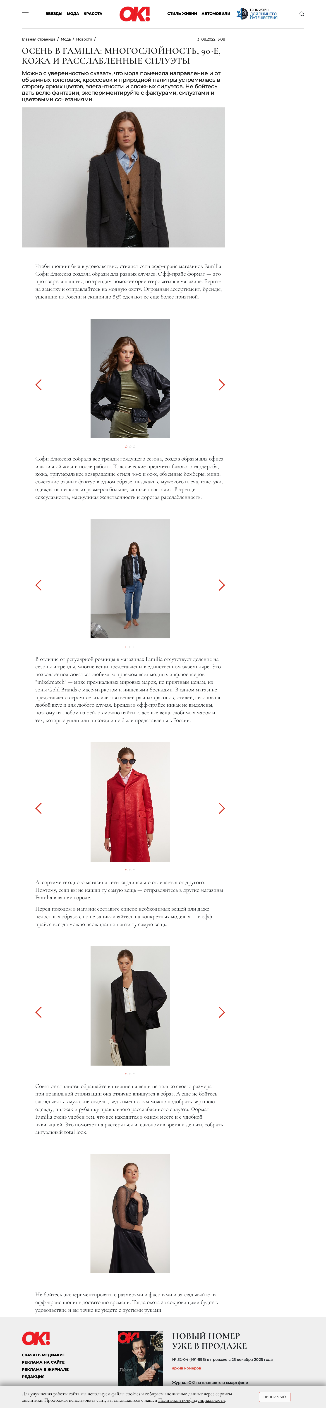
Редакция (33, 1377)
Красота (93, 14)
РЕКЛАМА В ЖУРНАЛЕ (45, 1369)
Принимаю (274, 1397)
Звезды (54, 14)
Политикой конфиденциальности (191, 1400)
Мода (73, 14)
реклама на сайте (43, 1362)
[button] (41, 384)
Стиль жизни (182, 14)
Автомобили (215, 14)
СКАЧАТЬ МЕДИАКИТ (43, 1355)
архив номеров (186, 1368)
